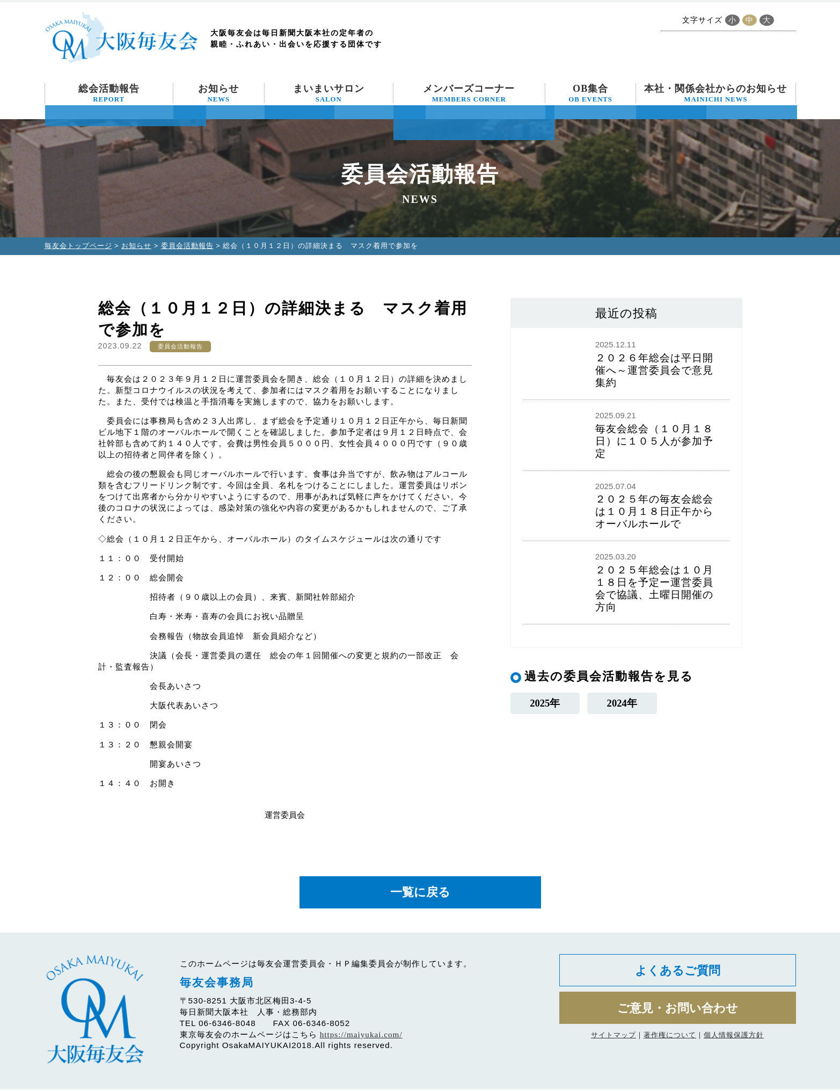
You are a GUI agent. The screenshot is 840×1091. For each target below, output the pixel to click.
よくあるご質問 (677, 972)
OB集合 (590, 93)
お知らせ (218, 93)
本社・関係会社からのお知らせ (715, 93)
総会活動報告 (109, 93)
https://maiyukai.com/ (361, 1036)
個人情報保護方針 (734, 1040)
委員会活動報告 (187, 246)
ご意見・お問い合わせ (677, 1012)
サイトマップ (613, 1040)
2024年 (622, 703)
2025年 (545, 703)
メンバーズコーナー (469, 93)
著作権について (670, 1040)
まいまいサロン (328, 93)
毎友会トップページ (78, 246)
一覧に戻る (420, 893)
